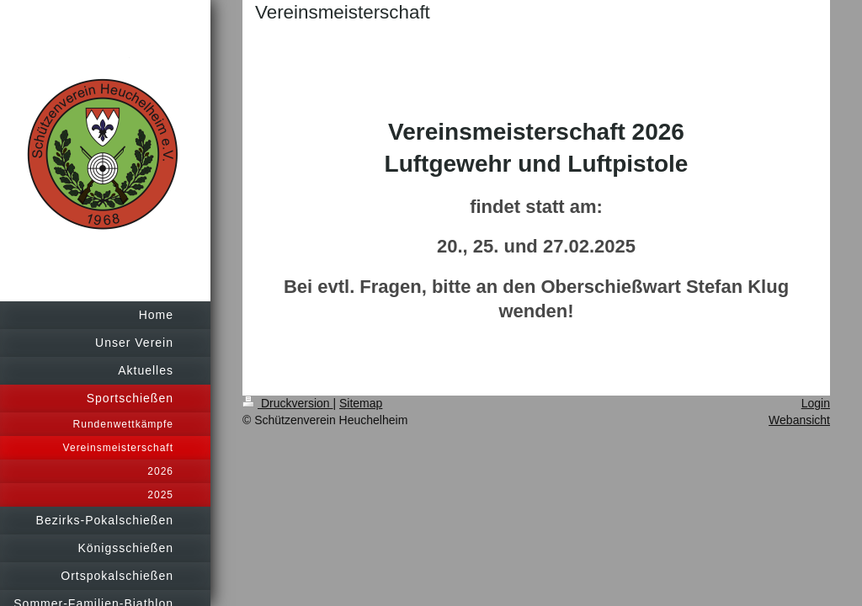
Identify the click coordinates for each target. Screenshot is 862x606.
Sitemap (360, 403)
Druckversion (287, 403)
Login (815, 403)
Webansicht (799, 420)
